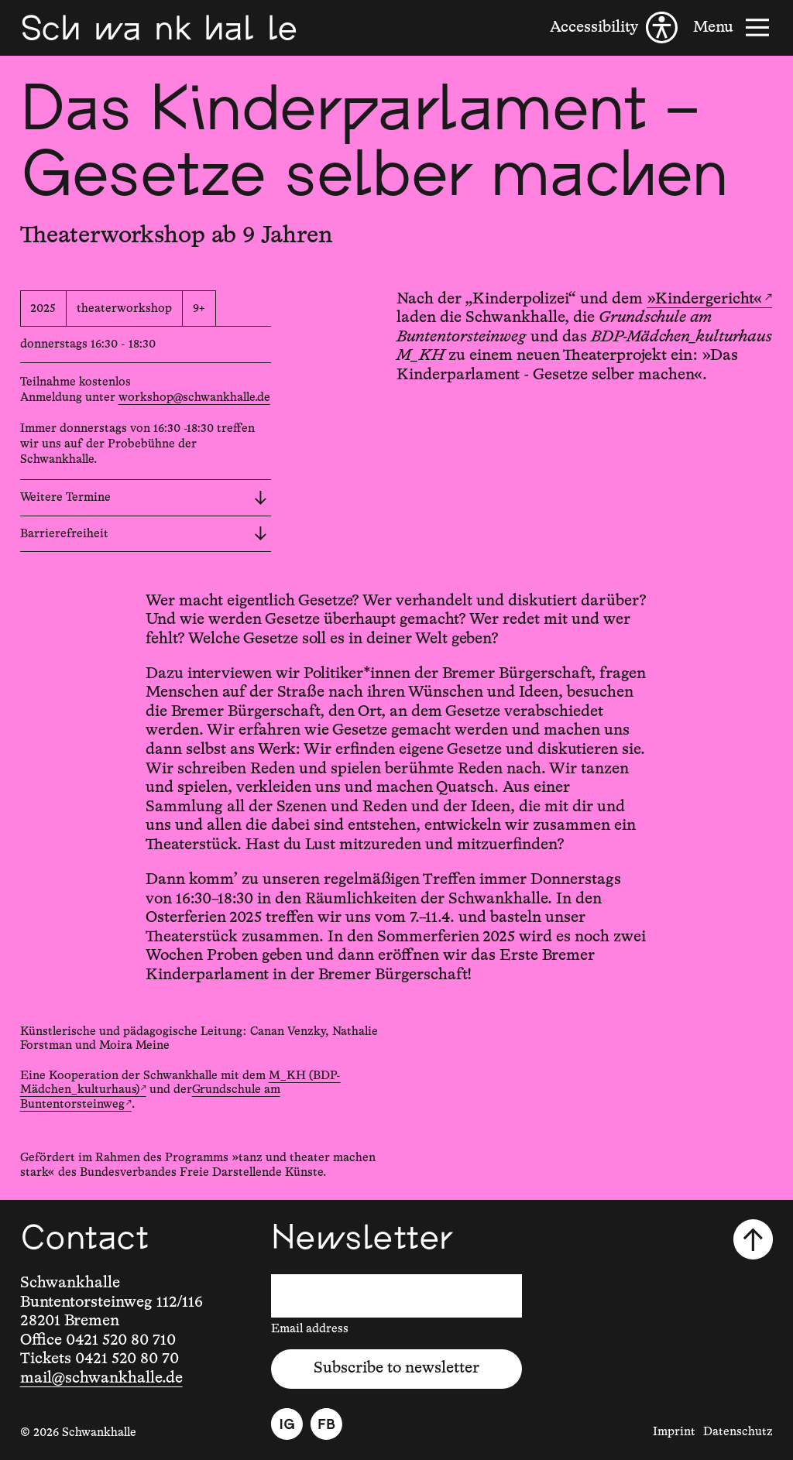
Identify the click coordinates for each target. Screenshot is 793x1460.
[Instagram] (287, 1424)
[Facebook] (326, 1424)
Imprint (674, 1432)
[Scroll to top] (753, 1239)
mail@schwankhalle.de (101, 1378)
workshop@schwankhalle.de (194, 397)
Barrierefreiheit (143, 533)
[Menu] (733, 27)
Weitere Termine (143, 498)
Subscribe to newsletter (396, 1368)
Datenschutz (738, 1432)
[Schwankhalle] (159, 27)
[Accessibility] (614, 27)
